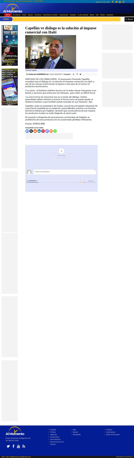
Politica (24, 15)
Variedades (73, 15)
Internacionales (64, 15)
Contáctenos (110, 15)
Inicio (8, 15)
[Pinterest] (43, 131)
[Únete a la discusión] (64, 172)
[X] (31, 131)
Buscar (130, 19)
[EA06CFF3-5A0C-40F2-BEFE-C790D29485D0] (10, 45)
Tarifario (102, 15)
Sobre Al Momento (113, 435)
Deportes (30, 15)
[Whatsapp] (55, 131)
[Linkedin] (39, 131)
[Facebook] (27, 131)
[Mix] (51, 131)
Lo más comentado (83, 15)
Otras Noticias (16, 15)
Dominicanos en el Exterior (50, 15)
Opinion (92, 15)
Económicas (38, 15)
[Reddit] (35, 131)
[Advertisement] (10, 137)
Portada (53, 430)
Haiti (97, 15)
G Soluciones (128, 456)
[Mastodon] (47, 131)
